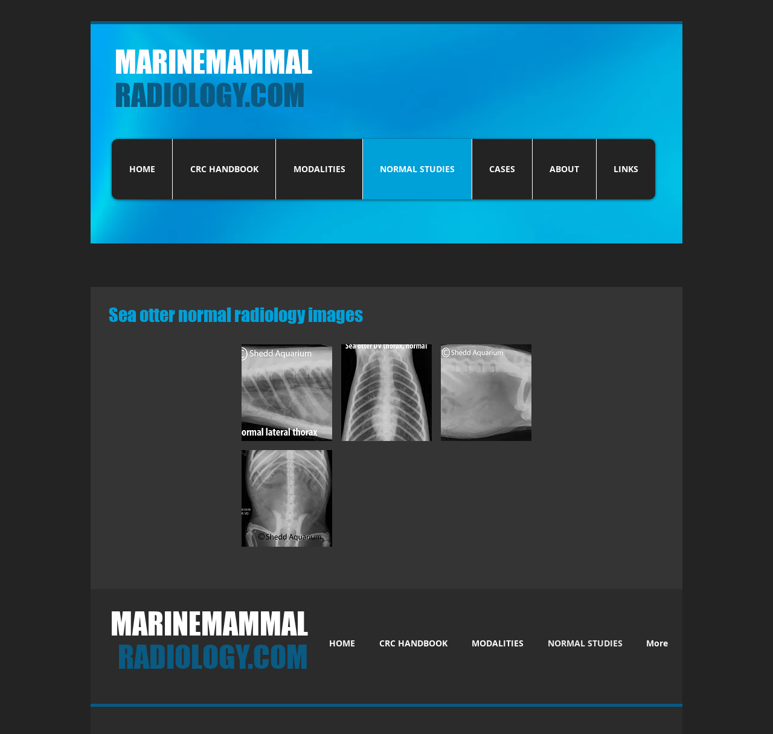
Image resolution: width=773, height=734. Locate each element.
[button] (287, 392)
